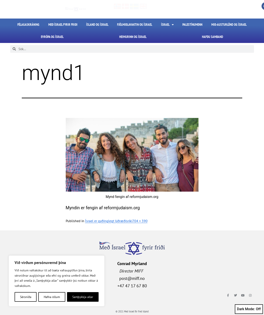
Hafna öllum (52, 297)
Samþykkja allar (82, 297)
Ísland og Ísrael (97, 24)
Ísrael (167, 25)
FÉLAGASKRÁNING (28, 24)
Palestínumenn (192, 24)
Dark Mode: (249, 309)
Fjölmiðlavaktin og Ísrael (134, 24)
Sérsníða (25, 297)
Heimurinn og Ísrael (132, 37)
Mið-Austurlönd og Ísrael (229, 24)
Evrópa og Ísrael (52, 37)
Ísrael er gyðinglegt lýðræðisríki (108, 221)
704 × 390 (140, 221)
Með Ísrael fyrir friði (62, 24)
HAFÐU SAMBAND (212, 37)
